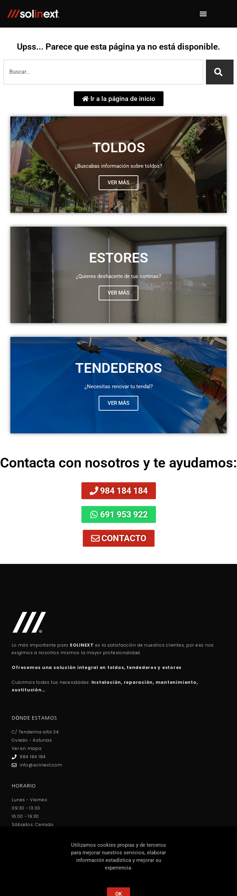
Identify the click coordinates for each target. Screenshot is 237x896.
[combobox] (103, 72)
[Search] (220, 72)
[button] (203, 14)
